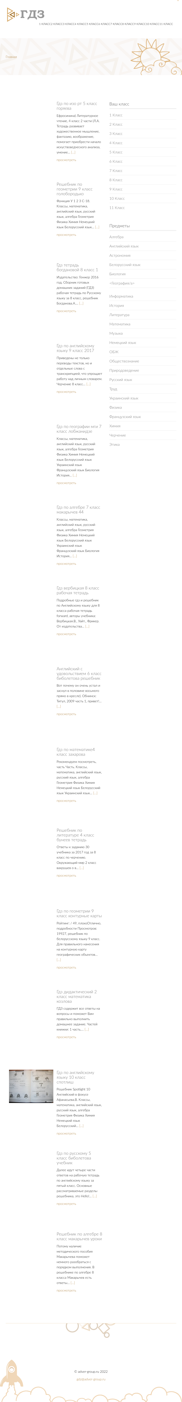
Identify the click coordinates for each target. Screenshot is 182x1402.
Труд (113, 388)
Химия (115, 425)
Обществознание (124, 361)
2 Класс (57, 24)
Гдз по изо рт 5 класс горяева (77, 106)
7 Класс (116, 24)
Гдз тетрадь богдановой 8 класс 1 (77, 267)
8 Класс (128, 24)
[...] (73, 152)
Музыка (116, 333)
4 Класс (80, 24)
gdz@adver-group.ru (91, 1379)
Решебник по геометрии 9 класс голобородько (75, 188)
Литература (119, 314)
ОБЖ (113, 351)
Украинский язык (123, 398)
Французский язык (125, 416)
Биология (117, 273)
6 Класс (104, 24)
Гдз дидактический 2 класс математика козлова (77, 996)
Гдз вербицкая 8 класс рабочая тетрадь (78, 590)
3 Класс (69, 24)
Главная (11, 57)
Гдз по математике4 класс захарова (76, 752)
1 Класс (45, 24)
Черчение (117, 435)
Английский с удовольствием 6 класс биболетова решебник (79, 673)
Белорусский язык (125, 264)
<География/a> (122, 283)
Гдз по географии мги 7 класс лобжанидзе (79, 429)
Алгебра (116, 236)
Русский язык (120, 379)
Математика (120, 324)
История (116, 305)
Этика (114, 444)
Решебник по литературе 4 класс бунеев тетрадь (75, 834)
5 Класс (92, 24)
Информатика (121, 296)
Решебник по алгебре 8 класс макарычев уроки (79, 1236)
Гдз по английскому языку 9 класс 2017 (75, 348)
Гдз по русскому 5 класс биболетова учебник (74, 1157)
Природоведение (124, 370)
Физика (115, 407)
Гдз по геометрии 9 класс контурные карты (79, 913)
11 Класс (166, 24)
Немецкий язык (122, 342)
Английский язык (124, 246)
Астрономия (120, 255)
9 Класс (140, 24)
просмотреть (66, 160)
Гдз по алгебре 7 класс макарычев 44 (78, 509)
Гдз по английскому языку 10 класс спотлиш (75, 1077)
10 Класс (152, 24)
